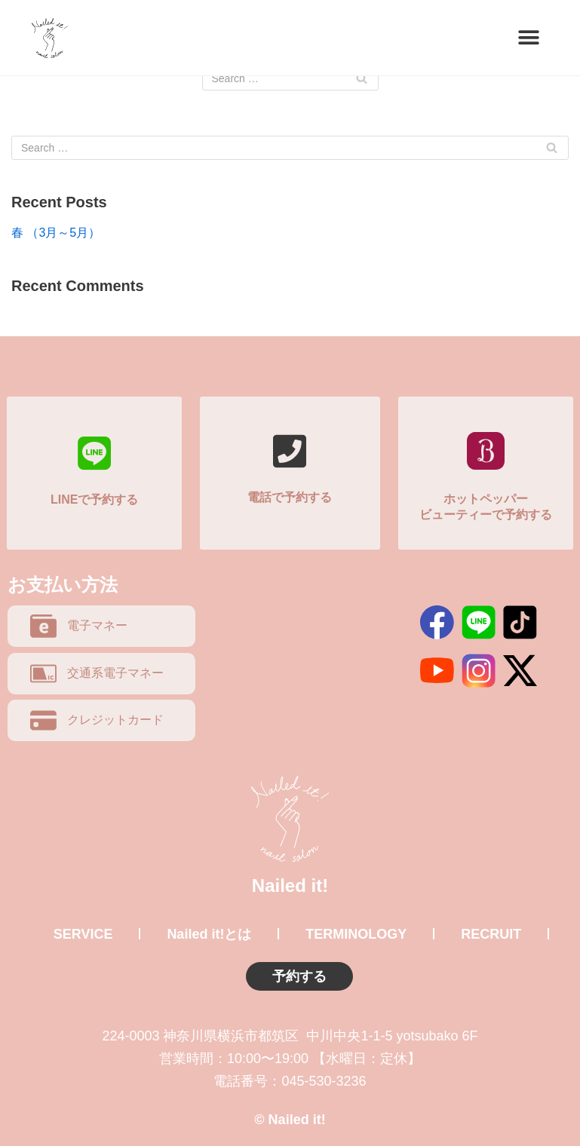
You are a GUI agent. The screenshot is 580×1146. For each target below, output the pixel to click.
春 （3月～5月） (55, 232)
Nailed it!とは (209, 934)
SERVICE (83, 934)
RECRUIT (491, 934)
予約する (299, 976)
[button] (529, 38)
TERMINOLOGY (356, 934)
